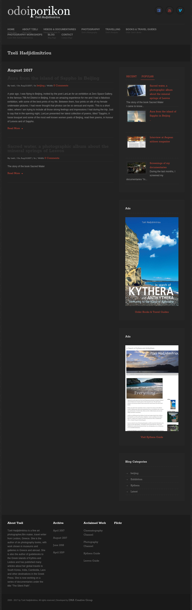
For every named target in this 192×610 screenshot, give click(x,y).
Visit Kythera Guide (152, 437)
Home (12, 31)
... (150, 119)
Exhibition (136, 479)
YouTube (169, 10)
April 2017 (58, 530)
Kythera (135, 485)
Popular (148, 76)
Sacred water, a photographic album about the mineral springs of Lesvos (58, 148)
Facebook (159, 10)
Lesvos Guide (91, 560)
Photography (90, 31)
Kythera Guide (92, 553)
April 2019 (58, 552)
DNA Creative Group (81, 600)
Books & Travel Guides (141, 31)
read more (13, 128)
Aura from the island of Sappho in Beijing (53, 78)
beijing (41, 85)
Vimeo (180, 10)
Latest (134, 491)
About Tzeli (30, 31)
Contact (67, 36)
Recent (131, 76)
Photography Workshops (24, 36)
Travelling (112, 31)
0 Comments (61, 85)
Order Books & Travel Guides (152, 312)
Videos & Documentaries (59, 31)
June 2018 (58, 545)
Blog (52, 36)
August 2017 (60, 537)
